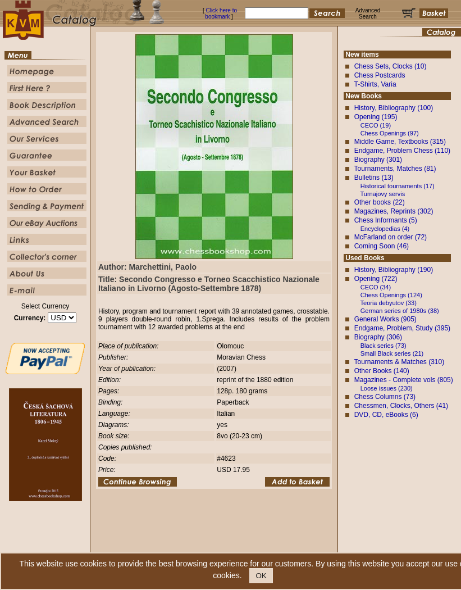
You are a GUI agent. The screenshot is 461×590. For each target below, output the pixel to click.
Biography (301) (378, 160)
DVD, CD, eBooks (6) (386, 415)
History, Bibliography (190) (393, 270)
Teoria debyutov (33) (388, 302)
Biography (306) (378, 337)
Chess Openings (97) (389, 133)
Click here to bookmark (221, 13)
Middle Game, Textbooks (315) (400, 142)
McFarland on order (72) (390, 237)
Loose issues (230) (386, 388)
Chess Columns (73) (385, 397)
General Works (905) (385, 319)
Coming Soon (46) (381, 246)
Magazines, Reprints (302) (393, 211)
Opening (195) (376, 117)
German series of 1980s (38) (399, 310)
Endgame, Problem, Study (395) (402, 328)
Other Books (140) (381, 371)
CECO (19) (375, 125)
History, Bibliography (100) (393, 108)
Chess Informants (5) (385, 220)
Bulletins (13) (374, 177)
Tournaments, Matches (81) (395, 169)
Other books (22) (379, 202)
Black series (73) (383, 345)
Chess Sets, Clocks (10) (390, 66)
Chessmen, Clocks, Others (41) (401, 406)
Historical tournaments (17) (397, 186)
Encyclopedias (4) (384, 228)
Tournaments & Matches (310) (399, 362)
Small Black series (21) (391, 353)
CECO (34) (375, 287)
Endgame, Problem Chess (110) (402, 151)
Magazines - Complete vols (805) (403, 380)
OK (260, 575)
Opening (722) (376, 279)
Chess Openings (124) (391, 295)
